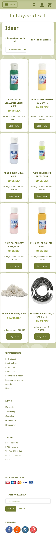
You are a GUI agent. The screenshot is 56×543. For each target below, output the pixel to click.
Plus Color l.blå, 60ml (14, 174)
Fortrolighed (10, 359)
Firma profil (10, 367)
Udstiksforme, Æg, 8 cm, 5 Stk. (42, 315)
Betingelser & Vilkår (14, 375)
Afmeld (22, 508)
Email (7, 459)
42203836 (16, 455)
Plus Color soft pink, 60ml (14, 244)
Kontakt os (10, 371)
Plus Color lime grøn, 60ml (42, 174)
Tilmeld (11, 508)
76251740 (17, 451)
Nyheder (9, 388)
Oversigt (9, 384)
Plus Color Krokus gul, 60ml (42, 101)
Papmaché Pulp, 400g (14, 313)
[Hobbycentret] (28, 15)
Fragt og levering (12, 363)
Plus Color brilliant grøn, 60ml (14, 102)
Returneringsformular (14, 380)
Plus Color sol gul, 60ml (42, 244)
